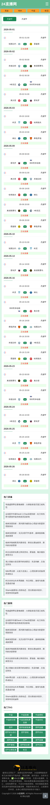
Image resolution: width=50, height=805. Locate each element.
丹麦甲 (24, 19)
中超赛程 (39, 715)
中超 (33, 11)
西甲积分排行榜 (10, 733)
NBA (20, 11)
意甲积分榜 (25, 745)
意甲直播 (39, 740)
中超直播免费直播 (25, 721)
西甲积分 (11, 740)
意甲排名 (39, 745)
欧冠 (47, 11)
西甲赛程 (25, 732)
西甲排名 (39, 732)
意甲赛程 (11, 745)
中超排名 (39, 720)
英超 (7, 11)
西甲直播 (39, 727)
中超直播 (25, 715)
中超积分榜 (10, 720)
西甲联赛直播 (25, 727)
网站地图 (26, 796)
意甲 (25, 740)
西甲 (11, 727)
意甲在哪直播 (10, 750)
